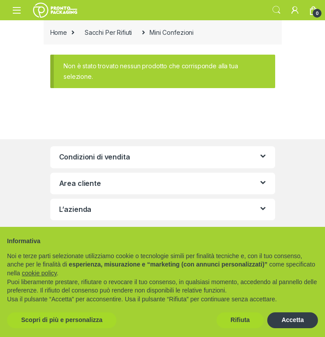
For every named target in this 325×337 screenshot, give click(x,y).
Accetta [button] (292, 319)
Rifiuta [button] (240, 319)
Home (58, 32)
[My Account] (295, 10)
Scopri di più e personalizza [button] (61, 319)
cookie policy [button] (39, 273)
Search (276, 10)
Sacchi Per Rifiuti (108, 32)
